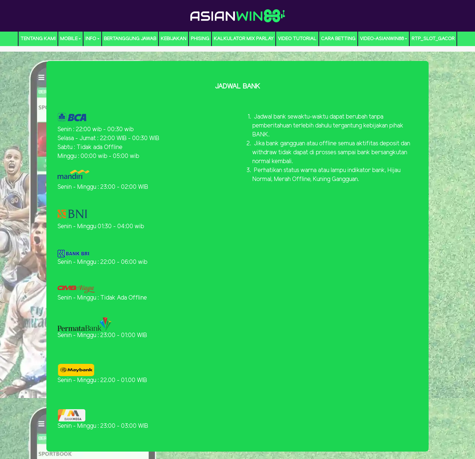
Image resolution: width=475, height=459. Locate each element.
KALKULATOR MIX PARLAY (243, 39)
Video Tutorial (297, 39)
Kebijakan (173, 39)
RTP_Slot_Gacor (433, 39)
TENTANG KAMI (38, 39)
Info (90, 39)
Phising (200, 39)
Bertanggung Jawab (130, 39)
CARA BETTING (338, 39)
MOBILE (69, 39)
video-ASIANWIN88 (382, 39)
